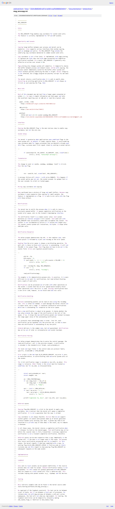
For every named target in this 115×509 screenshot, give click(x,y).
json (111, 506)
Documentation (75, 9)
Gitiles (11, 506)
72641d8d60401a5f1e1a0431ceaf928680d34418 (48, 9)
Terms (21, 506)
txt (107, 506)
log (55, 15)
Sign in (111, 3)
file (50, 15)
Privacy (16, 506)
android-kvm (18, 9)
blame (60, 15)
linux (26, 9)
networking (87, 9)
